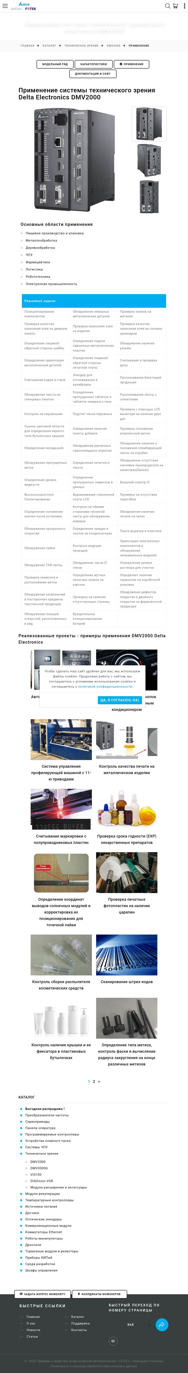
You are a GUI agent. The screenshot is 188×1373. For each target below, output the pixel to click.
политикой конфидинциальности (105, 687)
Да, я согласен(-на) (120, 700)
